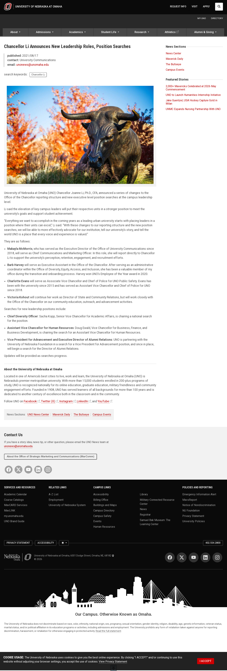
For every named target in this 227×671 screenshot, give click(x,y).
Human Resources (104, 527)
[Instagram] (48, 470)
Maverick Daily (61, 415)
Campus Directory (104, 511)
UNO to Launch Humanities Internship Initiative (193, 95)
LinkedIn (82, 402)
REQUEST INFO (178, 6)
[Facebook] (9, 470)
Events (97, 522)
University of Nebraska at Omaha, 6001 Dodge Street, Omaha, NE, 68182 (74, 556)
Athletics (170, 32)
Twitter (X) (48, 402)
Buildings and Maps (105, 505)
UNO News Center (38, 415)
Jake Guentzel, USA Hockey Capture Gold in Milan (191, 102)
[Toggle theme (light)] (64, 543)
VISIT (194, 6)
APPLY (206, 6)
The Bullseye (81, 415)
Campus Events (102, 415)
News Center (173, 54)
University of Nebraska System (67, 505)
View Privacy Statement (113, 662)
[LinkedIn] (38, 470)
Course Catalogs (14, 500)
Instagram (66, 402)
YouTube (103, 402)
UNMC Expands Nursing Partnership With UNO (193, 109)
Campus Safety (102, 516)
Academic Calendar (15, 495)
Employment (56, 500)
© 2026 (38, 559)
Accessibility (101, 495)
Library (144, 495)
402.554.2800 (212, 543)
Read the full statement (108, 631)
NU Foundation (191, 511)
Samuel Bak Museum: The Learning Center (155, 522)
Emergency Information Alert (199, 495)
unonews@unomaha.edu (32, 65)
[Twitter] (18, 470)
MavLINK (9, 511)
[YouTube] (28, 470)
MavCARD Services (15, 505)
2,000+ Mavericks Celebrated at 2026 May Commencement (191, 88)
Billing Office (100, 500)
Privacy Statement (193, 516)
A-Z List (53, 495)
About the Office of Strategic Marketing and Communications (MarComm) (50, 457)
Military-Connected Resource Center (157, 502)
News (143, 509)
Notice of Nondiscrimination (198, 505)
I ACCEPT (205, 661)
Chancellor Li (38, 75)
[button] (15, 33)
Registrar (145, 515)
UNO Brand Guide (14, 522)
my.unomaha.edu (13, 516)
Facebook (30, 402)
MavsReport (189, 500)
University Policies (193, 522)
